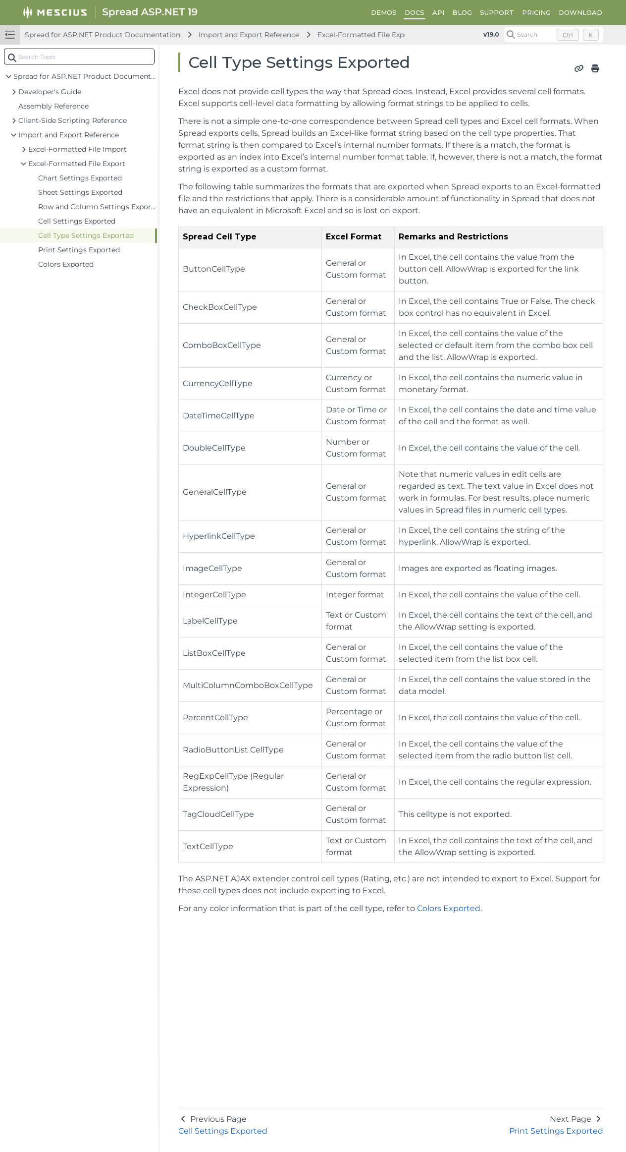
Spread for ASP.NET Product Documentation (102, 34)
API (438, 12)
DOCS (414, 12)
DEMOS (384, 12)
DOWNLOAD (580, 12)
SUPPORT (497, 12)
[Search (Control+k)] (553, 34)
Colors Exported (448, 908)
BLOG (462, 12)
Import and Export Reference (249, 34)
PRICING (536, 12)
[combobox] (79, 56)
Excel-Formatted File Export (366, 34)
